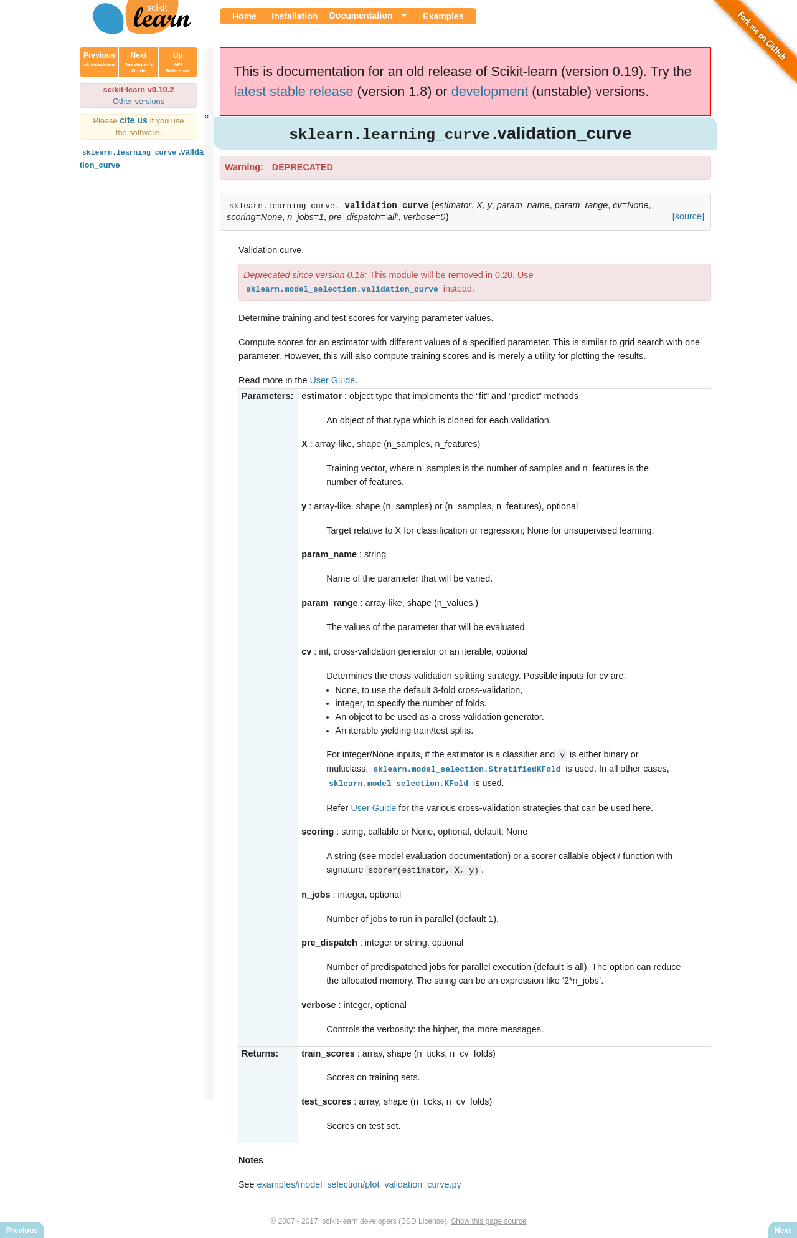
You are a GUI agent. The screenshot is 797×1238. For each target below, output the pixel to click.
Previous (99, 62)
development (490, 91)
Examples (443, 16)
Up (178, 62)
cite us (135, 120)
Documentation (361, 16)
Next (139, 62)
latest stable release (294, 91)
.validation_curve (142, 157)
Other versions (138, 101)
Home (244, 16)
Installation (294, 16)
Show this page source (488, 1218)
